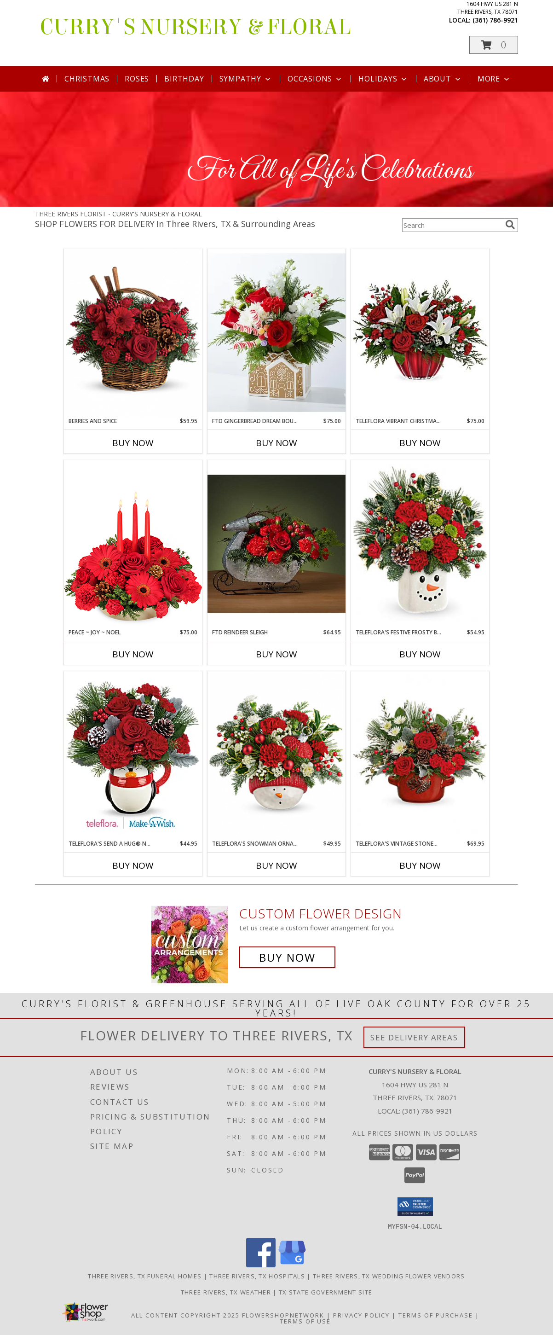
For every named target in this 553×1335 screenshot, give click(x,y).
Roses (137, 79)
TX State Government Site (325, 1292)
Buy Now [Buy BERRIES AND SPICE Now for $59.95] (133, 443)
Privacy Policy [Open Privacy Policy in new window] (361, 1315)
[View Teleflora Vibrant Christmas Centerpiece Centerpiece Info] (420, 333)
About (443, 79)
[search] (510, 225)
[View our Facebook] (261, 1264)
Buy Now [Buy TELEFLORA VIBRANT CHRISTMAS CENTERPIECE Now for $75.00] (420, 443)
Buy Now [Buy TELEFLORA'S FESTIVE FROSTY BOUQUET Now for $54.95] (420, 654)
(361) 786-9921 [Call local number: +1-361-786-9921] (495, 20)
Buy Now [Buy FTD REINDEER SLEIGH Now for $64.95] (276, 654)
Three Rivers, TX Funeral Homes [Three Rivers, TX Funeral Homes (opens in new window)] (145, 1275)
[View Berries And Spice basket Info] (133, 333)
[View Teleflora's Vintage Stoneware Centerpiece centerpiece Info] (420, 756)
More (494, 79)
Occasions (315, 79)
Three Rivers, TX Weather (226, 1292)
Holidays (383, 79)
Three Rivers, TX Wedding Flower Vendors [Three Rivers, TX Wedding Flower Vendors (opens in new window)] (389, 1275)
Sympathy (245, 79)
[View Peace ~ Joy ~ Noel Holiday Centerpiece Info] (133, 543)
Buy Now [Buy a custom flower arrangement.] (287, 957)
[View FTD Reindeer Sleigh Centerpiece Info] (276, 544)
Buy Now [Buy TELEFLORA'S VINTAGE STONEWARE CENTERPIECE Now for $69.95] (420, 865)
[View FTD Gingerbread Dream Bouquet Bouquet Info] (276, 333)
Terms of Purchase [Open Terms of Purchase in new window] (435, 1315)
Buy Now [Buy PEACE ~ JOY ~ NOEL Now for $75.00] (133, 654)
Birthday (184, 79)
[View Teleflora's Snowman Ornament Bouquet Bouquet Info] (276, 756)
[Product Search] (452, 225)
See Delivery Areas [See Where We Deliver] (414, 1037)
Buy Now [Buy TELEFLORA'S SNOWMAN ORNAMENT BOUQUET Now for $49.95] (276, 865)
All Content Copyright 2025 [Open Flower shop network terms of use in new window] (185, 1315)
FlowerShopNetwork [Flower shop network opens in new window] (283, 1315)
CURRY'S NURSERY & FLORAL (195, 27)
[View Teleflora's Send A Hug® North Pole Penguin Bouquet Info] (133, 755)
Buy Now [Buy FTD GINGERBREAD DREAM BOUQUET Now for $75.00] (276, 443)
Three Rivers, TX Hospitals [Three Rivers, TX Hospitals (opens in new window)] (257, 1275)
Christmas (86, 79)
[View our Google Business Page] (292, 1264)
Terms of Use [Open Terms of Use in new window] (305, 1321)
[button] (493, 45)
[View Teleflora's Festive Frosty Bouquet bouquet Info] (420, 544)
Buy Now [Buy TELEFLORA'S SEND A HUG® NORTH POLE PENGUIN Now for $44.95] (133, 865)
